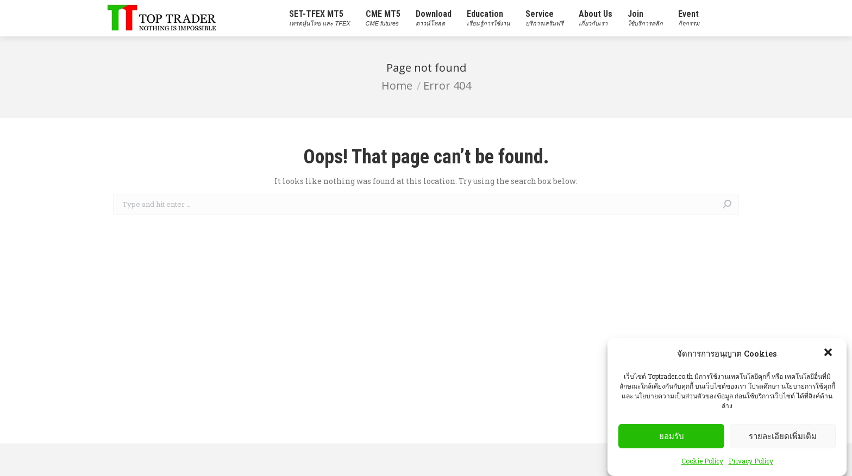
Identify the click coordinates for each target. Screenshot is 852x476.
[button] (829, 358)
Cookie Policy (702, 465)
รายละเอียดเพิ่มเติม (783, 440)
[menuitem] (319, 18)
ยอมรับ (671, 440)
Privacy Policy (751, 465)
